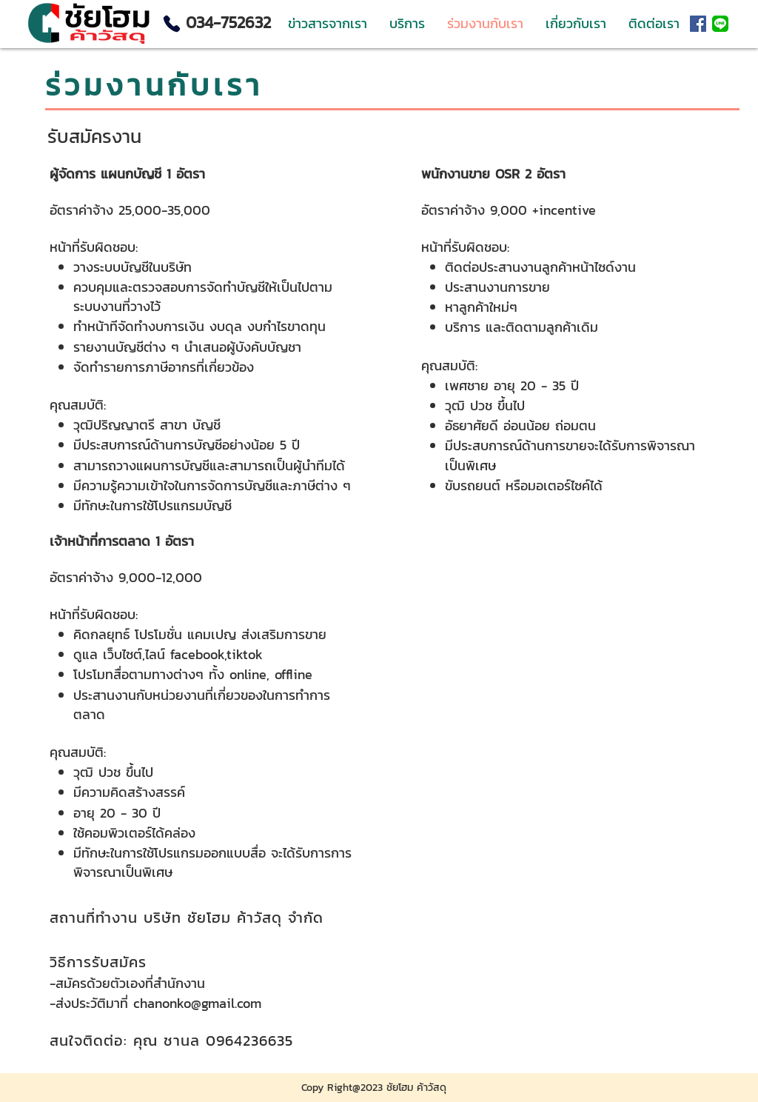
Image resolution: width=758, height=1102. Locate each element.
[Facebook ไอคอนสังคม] (698, 24)
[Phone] (171, 23)
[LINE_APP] (720, 24)
